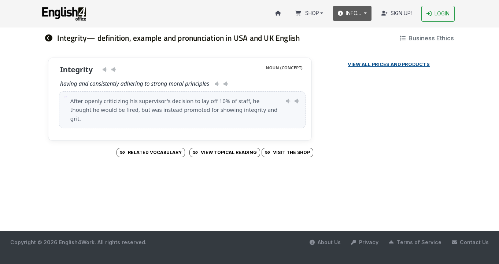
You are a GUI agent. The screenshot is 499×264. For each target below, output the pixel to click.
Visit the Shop (287, 152)
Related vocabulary (151, 152)
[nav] (51, 38)
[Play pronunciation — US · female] (105, 69)
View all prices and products (389, 64)
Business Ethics (427, 38)
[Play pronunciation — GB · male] (113, 69)
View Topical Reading (225, 152)
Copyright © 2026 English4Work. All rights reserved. (78, 242)
